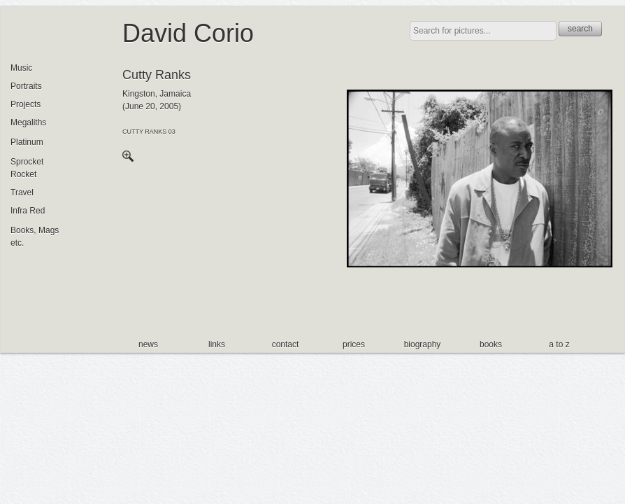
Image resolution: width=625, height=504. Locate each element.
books (491, 344)
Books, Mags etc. (34, 236)
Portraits (26, 86)
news (148, 344)
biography (422, 344)
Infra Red (27, 211)
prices (354, 344)
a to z (559, 344)
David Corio (188, 33)
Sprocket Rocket (26, 168)
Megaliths (28, 122)
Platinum (26, 142)
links (216, 344)
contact (285, 344)
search (580, 29)
